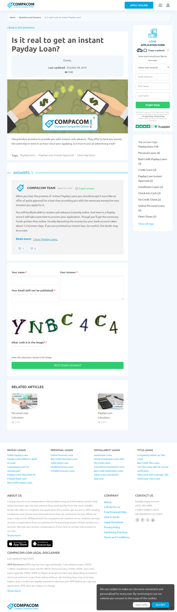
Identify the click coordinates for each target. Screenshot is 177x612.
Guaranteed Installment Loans (109, 466)
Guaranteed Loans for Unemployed (18, 468)
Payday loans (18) (148, 146)
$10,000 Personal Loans (62, 470)
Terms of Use (159, 116)
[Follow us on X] (148, 520)
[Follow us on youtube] (153, 520)
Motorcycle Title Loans (148, 478)
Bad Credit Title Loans (148, 462)
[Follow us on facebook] (142, 520)
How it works (112, 517)
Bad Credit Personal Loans (64, 458)
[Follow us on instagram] (137, 520)
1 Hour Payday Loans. (45, 239)
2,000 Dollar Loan (59, 462)
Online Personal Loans (62, 455)
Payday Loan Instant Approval (56, 155)
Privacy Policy (148, 116)
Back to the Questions (21, 27)
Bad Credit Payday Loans (19, 482)
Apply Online (139, 5)
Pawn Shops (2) (147, 216)
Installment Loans (103, 455)
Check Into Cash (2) (149, 193)
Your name (19, 272)
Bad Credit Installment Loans (108, 470)
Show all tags (146, 223)
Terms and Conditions (117, 537)
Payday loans (27, 155)
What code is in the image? (29, 342)
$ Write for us (112, 507)
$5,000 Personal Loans (62, 466)
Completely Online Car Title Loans (151, 457)
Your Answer (69, 272)
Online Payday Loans (17, 455)
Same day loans (86, 155)
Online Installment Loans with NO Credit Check (109, 460)
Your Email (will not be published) (33, 290)
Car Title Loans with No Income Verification (153, 468)
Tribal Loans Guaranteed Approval (106, 476)
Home (12, 17)
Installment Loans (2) (150, 186)
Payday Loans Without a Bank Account (22, 460)
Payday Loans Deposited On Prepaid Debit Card (21, 476)
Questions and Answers (30, 17)
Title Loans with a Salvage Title (153, 474)
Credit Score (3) (147, 169)
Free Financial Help (115, 512)
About (107, 502)
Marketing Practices (116, 532)
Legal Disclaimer (113, 522)
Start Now (153, 105)
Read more (141, 604)
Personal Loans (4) (149, 152)
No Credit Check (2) (149, 199)
